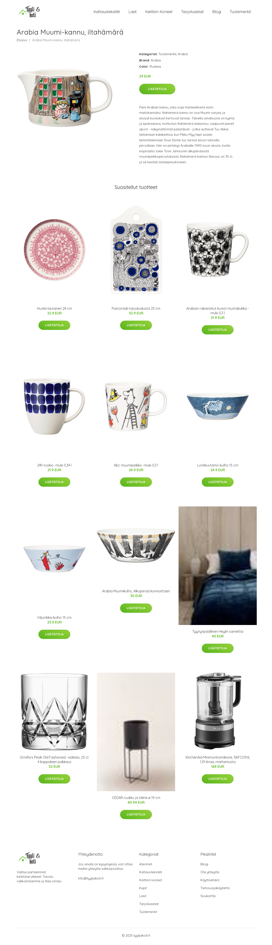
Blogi (216, 12)
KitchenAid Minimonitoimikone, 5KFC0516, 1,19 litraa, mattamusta (218, 762)
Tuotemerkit (240, 12)
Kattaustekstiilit (106, 12)
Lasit (132, 12)
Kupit (143, 890)
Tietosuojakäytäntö (215, 890)
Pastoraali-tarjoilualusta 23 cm (136, 310)
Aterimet (145, 866)
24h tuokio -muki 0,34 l (54, 467)
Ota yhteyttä (209, 874)
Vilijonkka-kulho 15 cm (54, 619)
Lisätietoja (157, 91)
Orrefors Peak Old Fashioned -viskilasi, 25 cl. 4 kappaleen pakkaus (54, 762)
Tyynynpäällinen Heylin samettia (217, 633)
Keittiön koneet (159, 12)
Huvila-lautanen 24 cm (54, 310)
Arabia (183, 56)
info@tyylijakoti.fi (91, 880)
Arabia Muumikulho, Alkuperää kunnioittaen (136, 593)
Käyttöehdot (209, 882)
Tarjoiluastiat (192, 12)
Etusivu (22, 42)
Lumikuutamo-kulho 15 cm (217, 467)
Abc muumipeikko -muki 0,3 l (136, 467)
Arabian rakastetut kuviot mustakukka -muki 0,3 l (217, 312)
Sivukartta (207, 898)
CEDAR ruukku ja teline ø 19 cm (136, 800)
